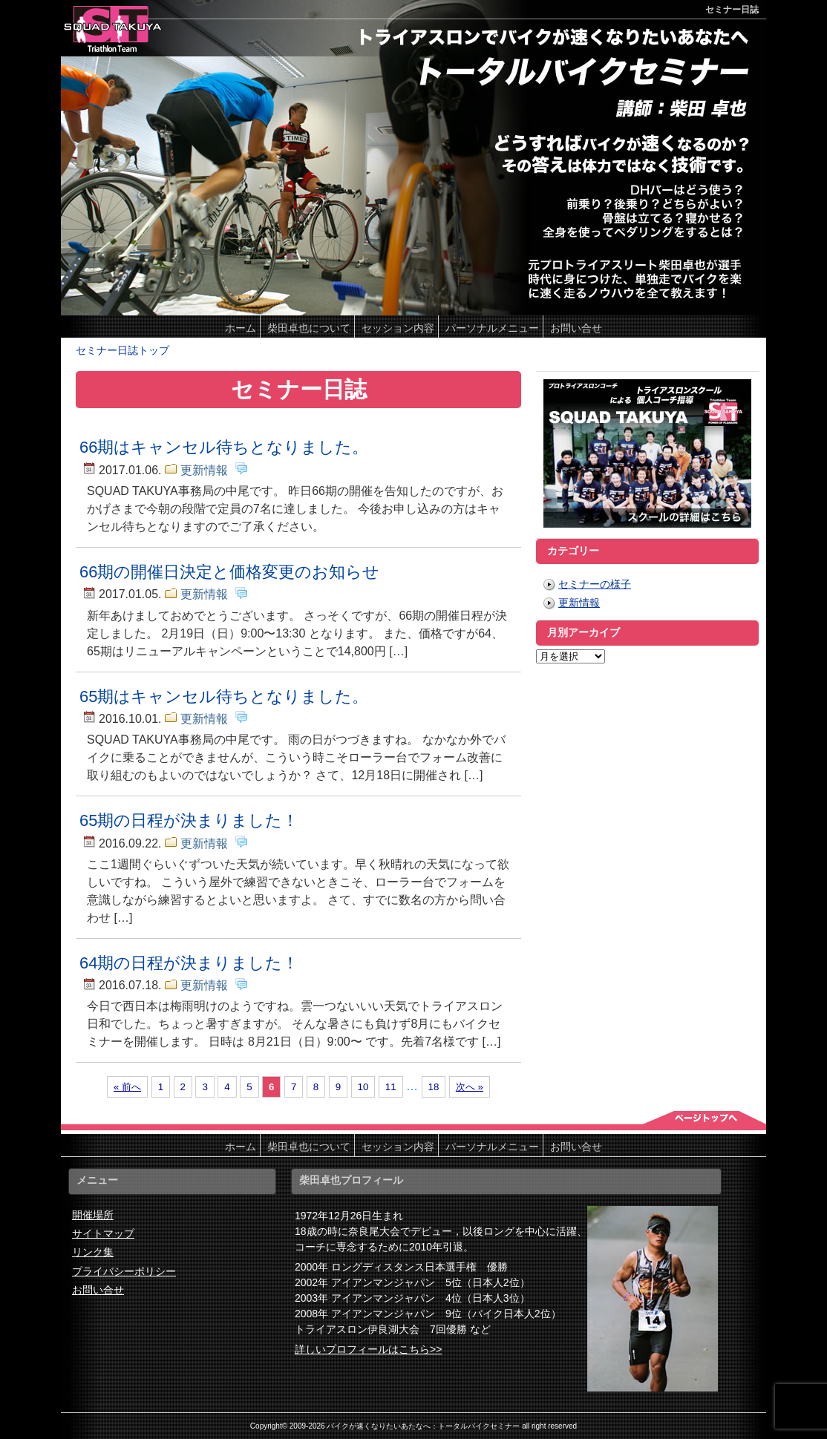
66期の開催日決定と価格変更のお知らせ (229, 572)
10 (363, 1086)
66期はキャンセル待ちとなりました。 (223, 447)
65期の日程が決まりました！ (188, 820)
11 (390, 1086)
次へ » (469, 1086)
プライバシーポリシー (124, 1271)
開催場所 (93, 1215)
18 (433, 1086)
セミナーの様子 (594, 584)
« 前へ (127, 1086)
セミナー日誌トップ (122, 350)
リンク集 (93, 1252)
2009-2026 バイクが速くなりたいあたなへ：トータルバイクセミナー (405, 1426)
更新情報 (204, 470)
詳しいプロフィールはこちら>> (368, 1349)
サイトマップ (103, 1233)
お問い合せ (98, 1290)
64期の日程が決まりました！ (188, 963)
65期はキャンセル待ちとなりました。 (223, 696)
